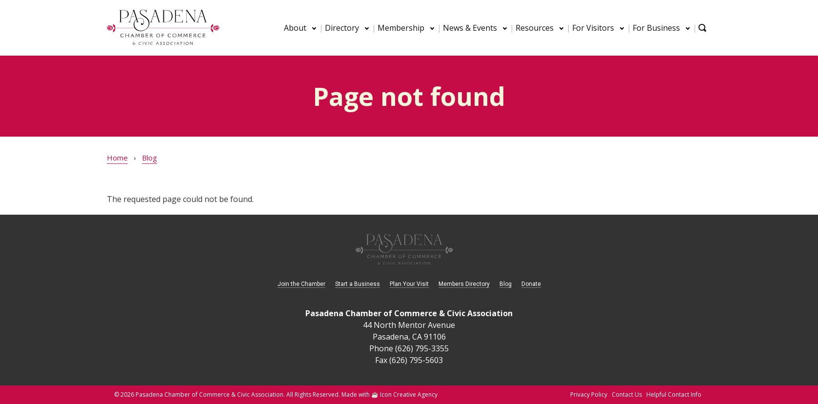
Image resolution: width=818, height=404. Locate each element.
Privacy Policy (588, 394)
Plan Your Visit (409, 284)
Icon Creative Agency (409, 394)
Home (117, 157)
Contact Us (627, 394)
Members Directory (464, 284)
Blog (149, 157)
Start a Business (357, 284)
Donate (531, 284)
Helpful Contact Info (673, 394)
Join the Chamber (301, 284)
